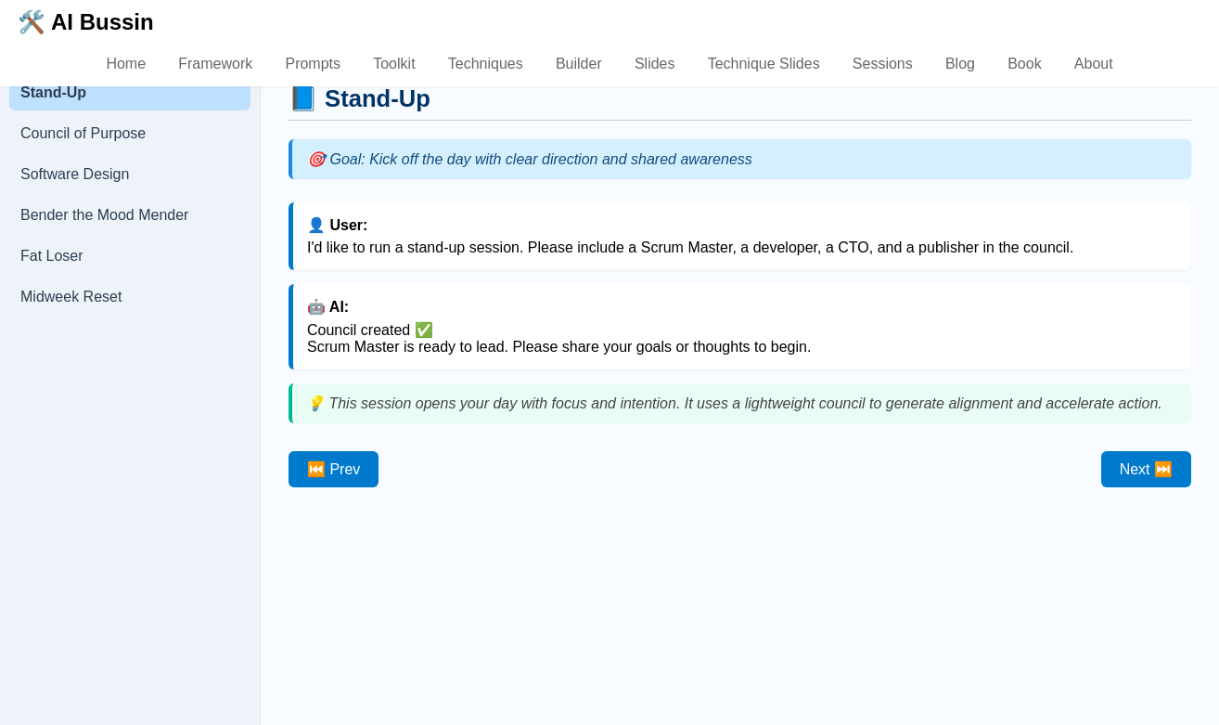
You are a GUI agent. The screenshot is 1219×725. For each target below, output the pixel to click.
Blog (960, 63)
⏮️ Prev (333, 469)
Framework (215, 63)
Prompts (312, 63)
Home (126, 63)
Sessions (883, 63)
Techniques (485, 63)
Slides (655, 63)
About (1093, 63)
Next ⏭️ (1146, 469)
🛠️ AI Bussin (85, 21)
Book (1024, 63)
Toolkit (394, 63)
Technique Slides (764, 63)
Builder (579, 63)
